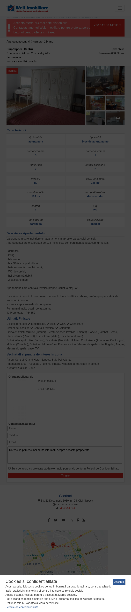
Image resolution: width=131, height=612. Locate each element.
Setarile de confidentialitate (21, 607)
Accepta (119, 581)
